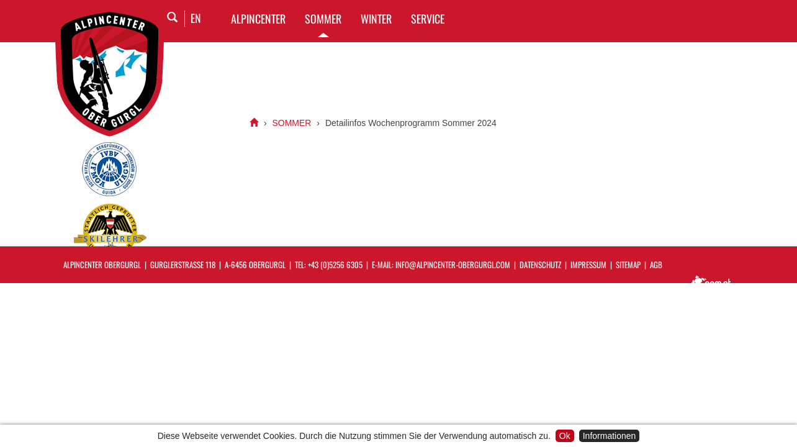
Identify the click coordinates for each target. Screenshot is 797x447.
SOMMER (323, 19)
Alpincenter (258, 19)
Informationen (609, 436)
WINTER (376, 19)
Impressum (588, 264)
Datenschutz (540, 264)
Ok (564, 436)
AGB (656, 264)
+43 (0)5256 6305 (335, 264)
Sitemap (628, 264)
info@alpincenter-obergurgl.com (452, 264)
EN (196, 18)
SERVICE (427, 19)
